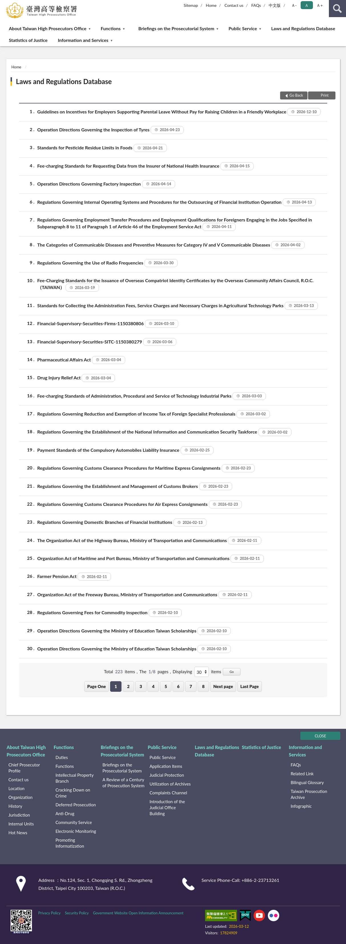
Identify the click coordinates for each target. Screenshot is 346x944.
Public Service (242, 28)
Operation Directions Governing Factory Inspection (106, 184)
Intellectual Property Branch (74, 778)
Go (232, 672)
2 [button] (128, 686)
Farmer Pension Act (74, 577)
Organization (21, 797)
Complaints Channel (168, 792)
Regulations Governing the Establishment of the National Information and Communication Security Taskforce (164, 432)
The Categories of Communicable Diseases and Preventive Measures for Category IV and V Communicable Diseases (171, 245)
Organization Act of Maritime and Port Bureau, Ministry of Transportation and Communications (150, 559)
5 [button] (166, 686)
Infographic (301, 806)
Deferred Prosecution (75, 804)
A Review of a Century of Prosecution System (123, 782)
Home (211, 5)
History (15, 806)
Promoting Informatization (69, 843)
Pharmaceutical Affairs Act (81, 360)
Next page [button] (223, 686)
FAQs (256, 5)
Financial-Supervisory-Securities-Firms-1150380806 (107, 324)
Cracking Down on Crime (72, 792)
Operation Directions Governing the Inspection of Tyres (110, 130)
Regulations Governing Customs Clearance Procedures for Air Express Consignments (139, 504)
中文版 (275, 5)
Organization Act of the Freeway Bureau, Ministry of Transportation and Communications (144, 595)
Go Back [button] (296, 95)
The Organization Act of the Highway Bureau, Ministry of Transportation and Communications (149, 541)
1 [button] (116, 686)
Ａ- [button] (294, 5)
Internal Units (21, 823)
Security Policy (77, 913)
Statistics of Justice (28, 40)
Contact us (233, 5)
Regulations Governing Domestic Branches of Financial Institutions (122, 522)
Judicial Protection (166, 775)
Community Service (73, 822)
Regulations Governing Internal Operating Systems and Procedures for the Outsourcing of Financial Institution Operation (176, 202)
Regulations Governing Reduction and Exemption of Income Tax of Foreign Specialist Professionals (153, 414)
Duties (61, 757)
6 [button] (178, 686)
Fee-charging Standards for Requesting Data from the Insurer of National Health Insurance (145, 166)
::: (4, 4)
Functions (111, 28)
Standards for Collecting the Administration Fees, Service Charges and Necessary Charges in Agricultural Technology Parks (177, 306)
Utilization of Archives (170, 783)
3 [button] (140, 686)
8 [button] (203, 686)
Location (17, 788)
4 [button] (153, 686)
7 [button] (191, 686)
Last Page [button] (249, 686)
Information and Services (83, 40)
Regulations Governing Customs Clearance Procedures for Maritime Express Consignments (146, 468)
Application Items (165, 766)
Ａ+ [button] (319, 5)
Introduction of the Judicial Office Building (167, 807)
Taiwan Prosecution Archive (309, 794)
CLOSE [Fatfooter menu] (320, 736)
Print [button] (324, 95)
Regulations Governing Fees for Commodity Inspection (109, 613)
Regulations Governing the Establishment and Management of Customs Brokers (134, 487)
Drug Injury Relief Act (76, 378)
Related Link (302, 773)
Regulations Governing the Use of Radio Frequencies (107, 263)
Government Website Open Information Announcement (138, 913)
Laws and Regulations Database (303, 28)
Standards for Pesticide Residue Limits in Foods (102, 148)
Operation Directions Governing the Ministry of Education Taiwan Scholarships (134, 631)
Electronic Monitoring (75, 831)
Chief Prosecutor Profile (24, 767)
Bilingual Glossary (307, 782)
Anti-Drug (64, 813)
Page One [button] (96, 686)
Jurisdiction (19, 814)
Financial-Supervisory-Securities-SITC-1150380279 (107, 342)
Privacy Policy (49, 913)
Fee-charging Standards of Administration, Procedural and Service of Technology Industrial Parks (151, 396)
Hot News (18, 832)
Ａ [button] (307, 5)
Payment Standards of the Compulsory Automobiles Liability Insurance (125, 450)
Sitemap (191, 5)
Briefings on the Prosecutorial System (176, 28)
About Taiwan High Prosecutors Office (47, 28)
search (337, 8)
